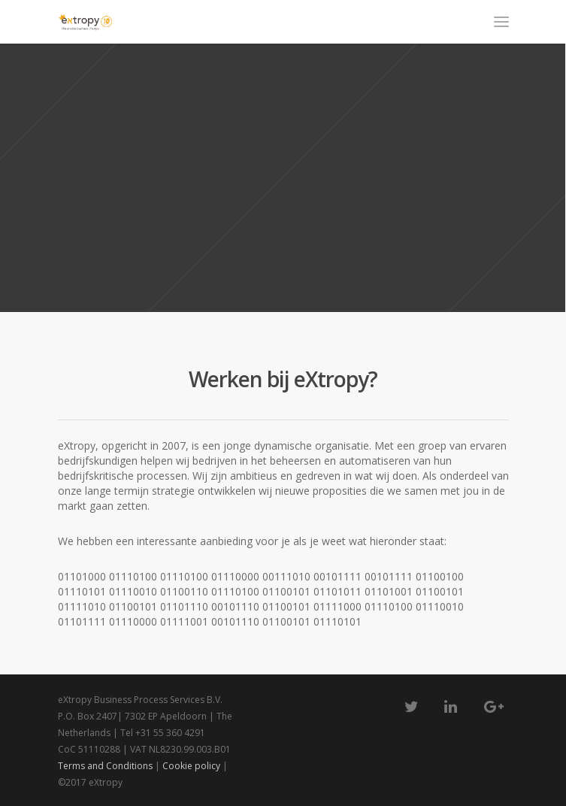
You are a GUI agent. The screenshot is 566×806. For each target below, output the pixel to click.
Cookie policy (191, 765)
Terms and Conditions (106, 765)
